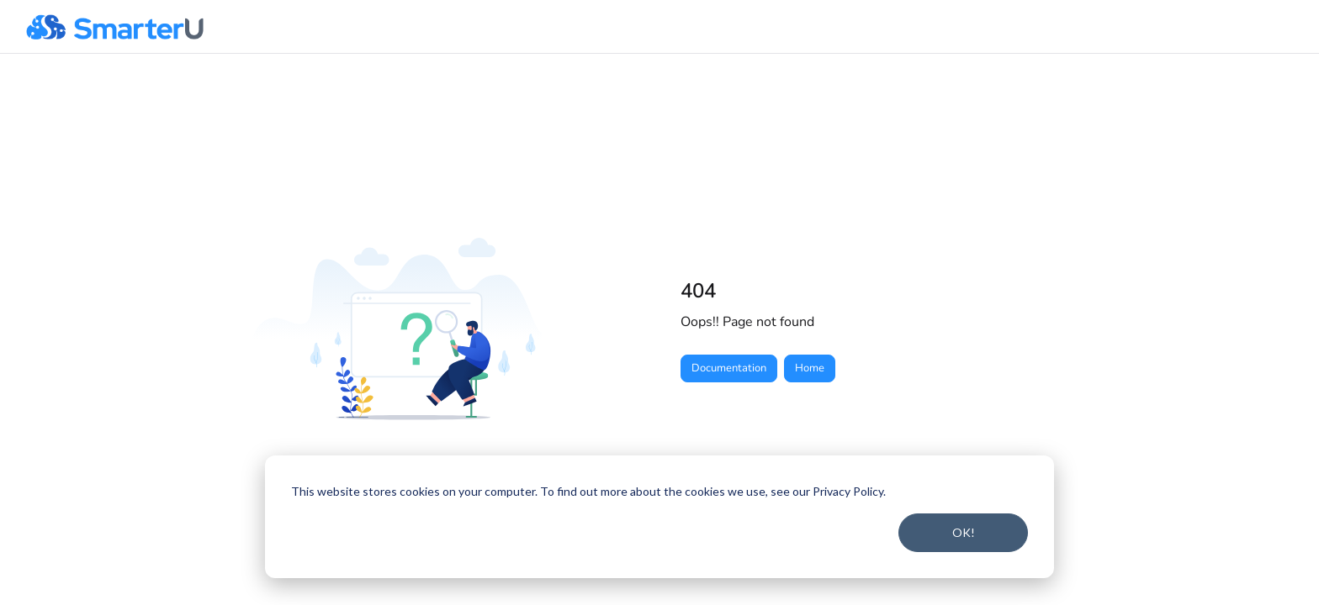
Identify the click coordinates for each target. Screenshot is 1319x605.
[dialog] (659, 516)
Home (809, 368)
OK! (963, 532)
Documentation (728, 368)
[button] (114, 27)
